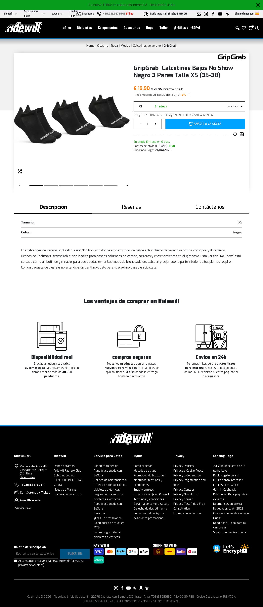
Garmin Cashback (224, 490)
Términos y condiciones (149, 499)
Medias (125, 46)
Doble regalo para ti (226, 475)
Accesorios (132, 28)
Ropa (149, 28)
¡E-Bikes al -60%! (187, 28)
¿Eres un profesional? (108, 518)
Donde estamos (64, 466)
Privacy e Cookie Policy (188, 471)
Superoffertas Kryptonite (229, 532)
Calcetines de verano (147, 46)
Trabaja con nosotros (68, 494)
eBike (67, 28)
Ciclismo (102, 46)
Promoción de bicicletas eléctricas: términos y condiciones (149, 480)
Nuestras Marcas (65, 490)
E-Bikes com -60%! (225, 485)
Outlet (217, 518)
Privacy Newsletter (186, 494)
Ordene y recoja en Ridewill (151, 494)
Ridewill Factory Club (67, 471)
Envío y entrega (144, 490)
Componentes (108, 28)
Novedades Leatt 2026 (228, 509)
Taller (163, 28)
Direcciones (27, 477)
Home (90, 46)
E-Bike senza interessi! (228, 480)
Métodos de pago (145, 471)
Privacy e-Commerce (187, 475)
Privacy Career (183, 499)
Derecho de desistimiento (150, 509)
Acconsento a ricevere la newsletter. (51, 563)
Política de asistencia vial (110, 480)
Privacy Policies (183, 466)
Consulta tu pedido (106, 466)
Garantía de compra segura (151, 504)
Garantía (99, 513)
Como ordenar (143, 466)
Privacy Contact (183, 490)
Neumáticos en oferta (227, 504)
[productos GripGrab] (231, 57)
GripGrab (170, 46)
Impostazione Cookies (187, 513)
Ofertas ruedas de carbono (231, 513)
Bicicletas (84, 28)
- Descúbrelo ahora (161, 5)
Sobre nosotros (64, 475)
